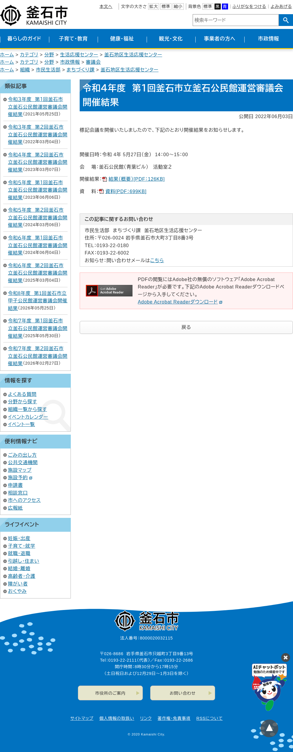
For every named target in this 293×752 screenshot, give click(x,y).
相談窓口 (18, 492)
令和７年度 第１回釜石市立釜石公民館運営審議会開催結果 (38, 328)
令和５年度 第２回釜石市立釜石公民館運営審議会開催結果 (38, 218)
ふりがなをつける (249, 6)
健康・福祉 (122, 39)
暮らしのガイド (24, 39)
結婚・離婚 (19, 568)
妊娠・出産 (19, 538)
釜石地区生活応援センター (133, 54)
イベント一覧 (21, 424)
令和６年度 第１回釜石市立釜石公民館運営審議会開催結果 (38, 245)
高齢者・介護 (21, 576)
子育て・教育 (73, 39)
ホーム (7, 54)
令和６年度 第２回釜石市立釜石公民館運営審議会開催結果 (38, 273)
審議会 (93, 62)
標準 (165, 6)
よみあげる (281, 6)
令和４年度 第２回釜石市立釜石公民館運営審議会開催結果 (38, 162)
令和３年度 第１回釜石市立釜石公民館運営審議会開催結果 (38, 107)
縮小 (178, 6)
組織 (25, 69)
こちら (157, 260)
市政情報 (268, 39)
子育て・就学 (21, 546)
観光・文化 (171, 39)
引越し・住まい (23, 561)
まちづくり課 (81, 69)
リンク (146, 718)
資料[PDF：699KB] (125, 191)
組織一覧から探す (27, 409)
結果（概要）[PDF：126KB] (137, 179)
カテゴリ (29, 54)
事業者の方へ (219, 39)
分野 (49, 54)
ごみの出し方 (22, 455)
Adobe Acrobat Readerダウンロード (180, 301)
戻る (186, 327)
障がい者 (18, 583)
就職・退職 (19, 553)
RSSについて (210, 718)
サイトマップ (81, 718)
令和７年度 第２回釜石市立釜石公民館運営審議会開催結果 (38, 356)
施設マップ (20, 470)
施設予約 (20, 477)
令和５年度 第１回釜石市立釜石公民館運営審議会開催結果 (38, 190)
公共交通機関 (23, 462)
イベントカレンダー (28, 417)
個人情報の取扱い (116, 718)
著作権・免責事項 (174, 718)
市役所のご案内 (110, 693)
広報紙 (15, 507)
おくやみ (17, 591)
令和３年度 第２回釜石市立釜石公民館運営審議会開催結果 (38, 135)
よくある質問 (22, 394)
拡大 (153, 6)
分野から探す (22, 401)
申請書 (15, 485)
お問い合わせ (183, 693)
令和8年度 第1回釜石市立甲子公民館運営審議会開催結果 (38, 301)
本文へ (105, 6)
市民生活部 (48, 69)
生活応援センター (79, 54)
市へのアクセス (24, 500)
